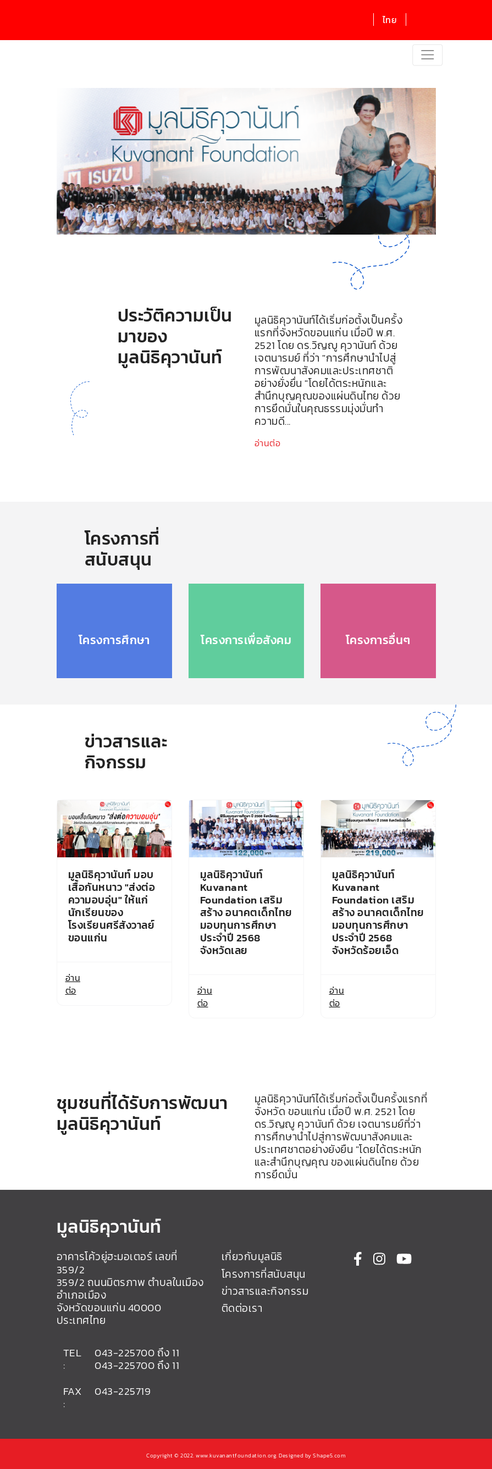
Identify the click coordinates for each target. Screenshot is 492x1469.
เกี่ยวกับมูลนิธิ (252, 1257)
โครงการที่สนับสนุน (264, 1274)
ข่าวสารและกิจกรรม (265, 1291)
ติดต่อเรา (242, 1308)
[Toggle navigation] (427, 55)
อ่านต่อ (268, 443)
